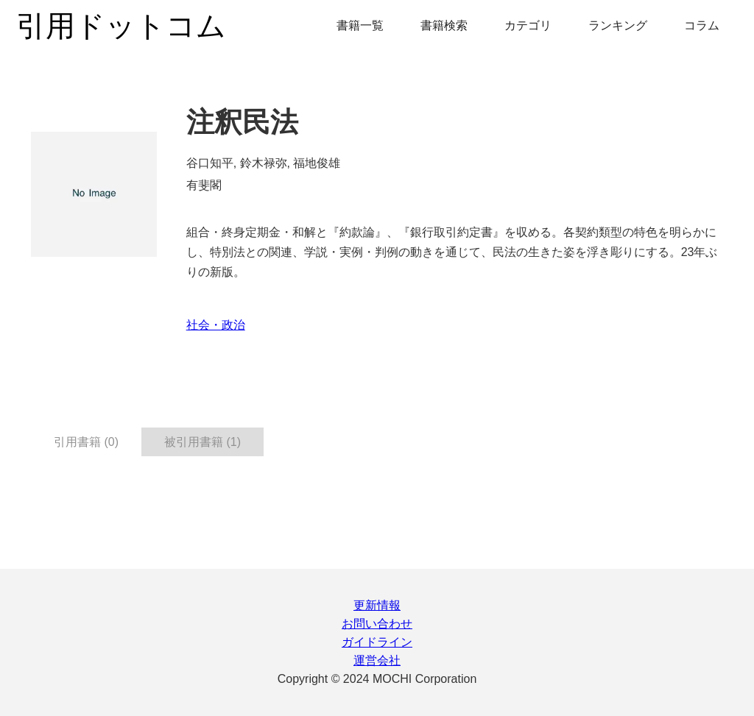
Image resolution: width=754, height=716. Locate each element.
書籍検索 (444, 25)
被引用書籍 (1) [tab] (202, 442)
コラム (701, 25)
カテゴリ (528, 25)
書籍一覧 (360, 25)
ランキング (617, 25)
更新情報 (377, 605)
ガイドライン (377, 642)
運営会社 (377, 660)
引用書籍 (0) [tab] (86, 442)
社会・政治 (215, 325)
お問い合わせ (377, 623)
